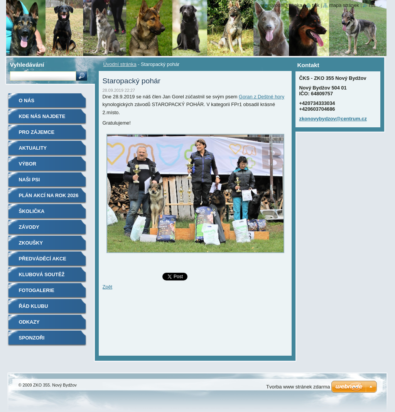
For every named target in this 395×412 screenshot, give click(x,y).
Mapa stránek (344, 5)
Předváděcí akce (42, 259)
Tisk (315, 5)
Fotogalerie (36, 290)
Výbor (28, 164)
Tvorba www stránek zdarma (298, 387)
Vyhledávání (27, 64)
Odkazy (29, 322)
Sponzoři (32, 338)
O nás (27, 100)
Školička (32, 211)
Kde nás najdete (42, 116)
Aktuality (33, 148)
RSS (372, 5)
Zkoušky (31, 243)
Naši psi (29, 179)
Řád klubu (33, 306)
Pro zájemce (36, 132)
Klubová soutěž (42, 274)
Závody (29, 227)
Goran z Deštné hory (261, 97)
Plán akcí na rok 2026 (49, 195)
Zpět (108, 287)
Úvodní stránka (120, 64)
